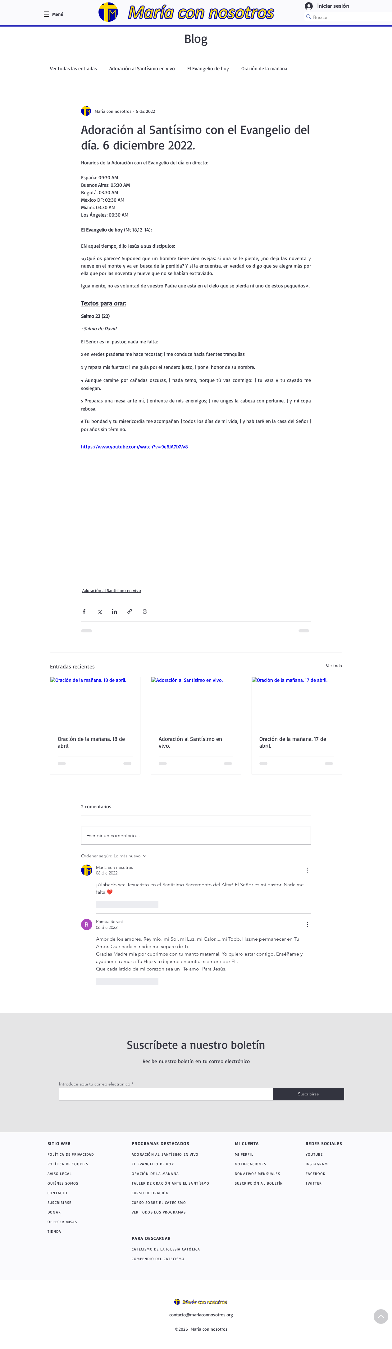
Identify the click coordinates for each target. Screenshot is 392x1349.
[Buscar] (350, 17)
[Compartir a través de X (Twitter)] (99, 611)
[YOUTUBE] (324, 1154)
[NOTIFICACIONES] (262, 1164)
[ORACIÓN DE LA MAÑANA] (174, 1173)
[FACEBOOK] (322, 1173)
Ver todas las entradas (73, 68)
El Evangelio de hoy (208, 68)
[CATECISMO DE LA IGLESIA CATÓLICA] (176, 1249)
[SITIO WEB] (70, 1143)
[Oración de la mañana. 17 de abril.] (297, 702)
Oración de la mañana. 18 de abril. (91, 742)
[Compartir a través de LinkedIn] (114, 611)
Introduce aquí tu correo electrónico (94, 1084)
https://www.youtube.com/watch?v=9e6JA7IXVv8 (134, 446)
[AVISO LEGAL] (77, 1173)
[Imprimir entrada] (145, 611)
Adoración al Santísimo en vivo (142, 68)
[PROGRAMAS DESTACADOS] (167, 1143)
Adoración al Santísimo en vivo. (190, 742)
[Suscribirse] (308, 1094)
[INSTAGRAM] (323, 1164)
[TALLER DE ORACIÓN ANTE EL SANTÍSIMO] (172, 1183)
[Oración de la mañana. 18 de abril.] (95, 702)
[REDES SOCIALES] (328, 1143)
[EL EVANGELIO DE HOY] (172, 1164)
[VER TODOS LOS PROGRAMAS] (174, 1212)
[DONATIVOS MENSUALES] (258, 1173)
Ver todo (334, 665)
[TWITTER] (322, 1183)
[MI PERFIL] (258, 1154)
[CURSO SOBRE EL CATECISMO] (172, 1202)
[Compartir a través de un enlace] (130, 611)
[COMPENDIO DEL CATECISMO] (174, 1259)
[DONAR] (77, 1212)
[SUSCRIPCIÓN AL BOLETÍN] (260, 1183)
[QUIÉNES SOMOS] (77, 1183)
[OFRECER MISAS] (77, 1222)
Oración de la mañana (264, 68)
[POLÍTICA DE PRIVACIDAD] (77, 1154)
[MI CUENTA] (253, 1143)
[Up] (381, 1316)
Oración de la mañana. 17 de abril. (292, 742)
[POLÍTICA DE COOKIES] (77, 1164)
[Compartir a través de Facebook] (84, 611)
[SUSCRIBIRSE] (77, 1202)
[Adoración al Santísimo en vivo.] (196, 702)
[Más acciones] (307, 870)
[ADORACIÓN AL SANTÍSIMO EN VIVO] (174, 1154)
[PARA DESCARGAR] (167, 1238)
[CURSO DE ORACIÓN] (172, 1193)
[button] (58, 14)
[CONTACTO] (77, 1193)
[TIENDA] (77, 1231)
